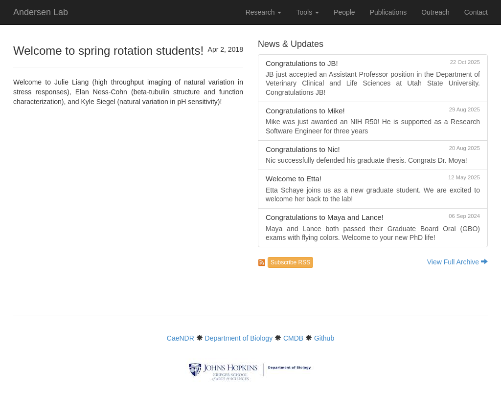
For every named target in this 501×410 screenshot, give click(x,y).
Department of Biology (239, 338)
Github (324, 338)
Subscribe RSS (290, 262)
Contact (476, 12)
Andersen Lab (40, 12)
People (344, 12)
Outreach (435, 12)
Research (264, 12)
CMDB (293, 338)
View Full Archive (457, 262)
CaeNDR (180, 338)
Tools (307, 12)
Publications (388, 12)
